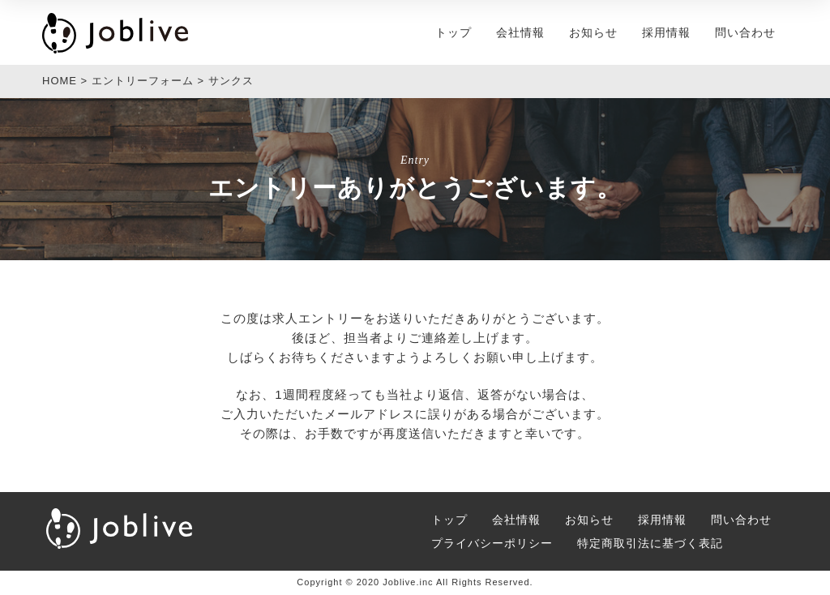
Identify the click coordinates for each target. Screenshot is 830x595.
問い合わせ (745, 32)
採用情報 (666, 32)
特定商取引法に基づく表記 (650, 543)
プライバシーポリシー (492, 543)
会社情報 (520, 32)
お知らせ (593, 32)
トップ (453, 32)
